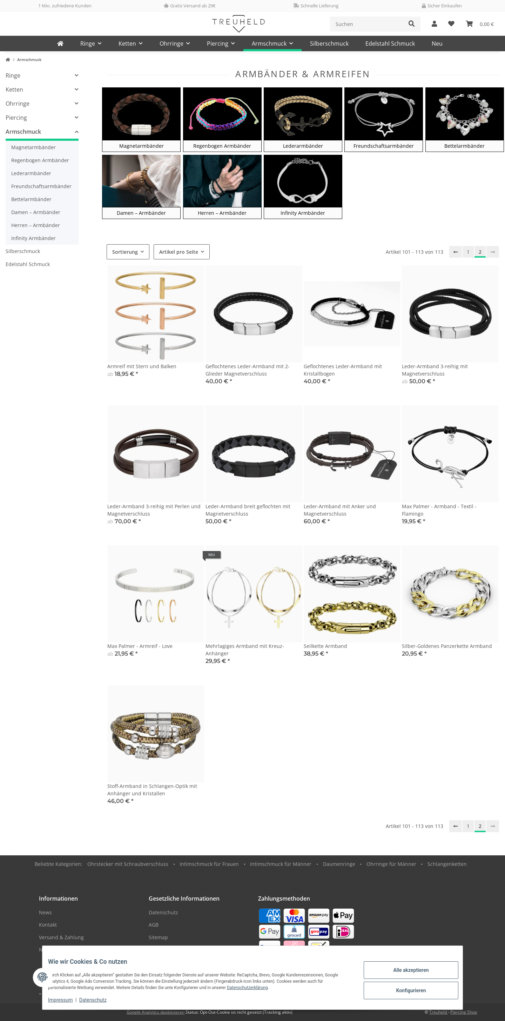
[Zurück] (455, 252)
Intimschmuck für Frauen (209, 864)
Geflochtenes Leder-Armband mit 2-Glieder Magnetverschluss (248, 370)
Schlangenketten (447, 864)
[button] (434, 24)
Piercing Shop (463, 1012)
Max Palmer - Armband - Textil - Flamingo (439, 510)
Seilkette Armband (325, 646)
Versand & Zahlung (61, 937)
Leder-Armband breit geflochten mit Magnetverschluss (248, 510)
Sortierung (125, 251)
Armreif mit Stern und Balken (141, 366)
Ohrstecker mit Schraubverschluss (127, 864)
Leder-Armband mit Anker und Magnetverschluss (340, 510)
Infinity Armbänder (33, 238)
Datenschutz (98, 1000)
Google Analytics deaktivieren (155, 1012)
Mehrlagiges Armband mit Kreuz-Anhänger (245, 650)
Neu (437, 43)
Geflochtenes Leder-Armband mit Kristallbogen (343, 370)
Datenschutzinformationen (180, 949)
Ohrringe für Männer (391, 864)
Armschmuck (23, 131)
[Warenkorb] (479, 24)
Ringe (13, 75)
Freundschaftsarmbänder (41, 186)
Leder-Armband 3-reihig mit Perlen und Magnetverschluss (154, 510)
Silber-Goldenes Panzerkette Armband (447, 646)
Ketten (14, 89)
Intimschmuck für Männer (280, 864)
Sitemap (158, 937)
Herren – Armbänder (35, 225)
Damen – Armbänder (35, 212)
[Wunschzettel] (451, 24)
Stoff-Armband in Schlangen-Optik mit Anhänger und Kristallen (152, 790)
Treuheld (438, 1012)
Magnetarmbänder (33, 147)
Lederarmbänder (31, 173)
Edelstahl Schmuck (28, 264)
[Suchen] (366, 24)
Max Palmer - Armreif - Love (140, 646)
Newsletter (52, 949)
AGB (154, 924)
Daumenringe (339, 864)
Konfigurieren (405, 989)
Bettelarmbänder (31, 199)
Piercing (16, 117)
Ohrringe (17, 103)
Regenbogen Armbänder (40, 160)
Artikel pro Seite (178, 251)
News (45, 912)
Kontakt (48, 924)
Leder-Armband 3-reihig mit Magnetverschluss (435, 370)
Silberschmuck (23, 251)
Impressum (66, 1000)
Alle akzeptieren (405, 971)
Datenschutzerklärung (253, 987)
